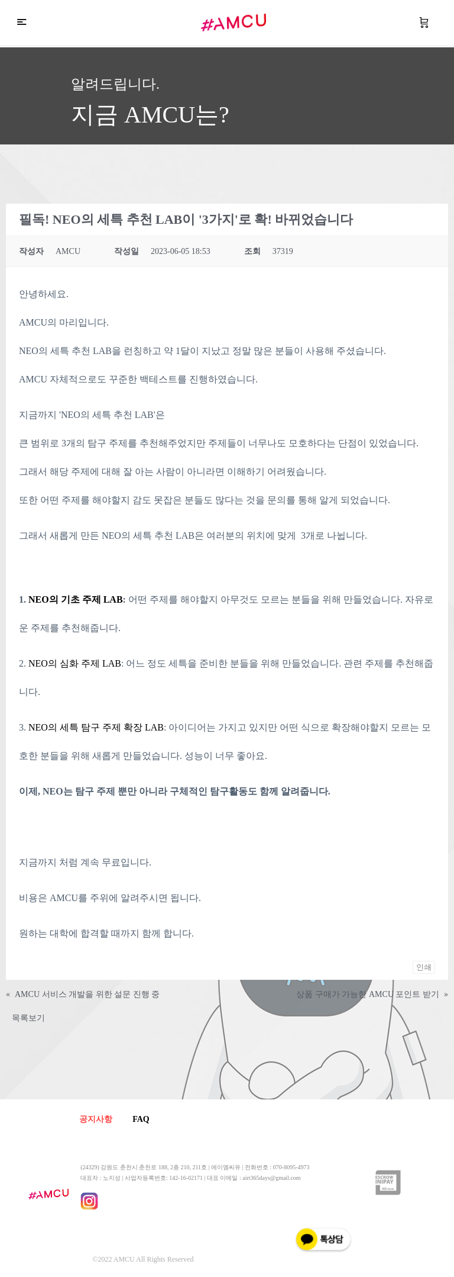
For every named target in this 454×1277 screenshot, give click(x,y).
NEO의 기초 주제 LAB (74, 599)
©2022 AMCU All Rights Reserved (142, 1260)
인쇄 (424, 967)
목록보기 (28, 1018)
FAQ (145, 1119)
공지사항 (97, 1119)
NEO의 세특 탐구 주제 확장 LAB (96, 727)
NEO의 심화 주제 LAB (74, 663)
